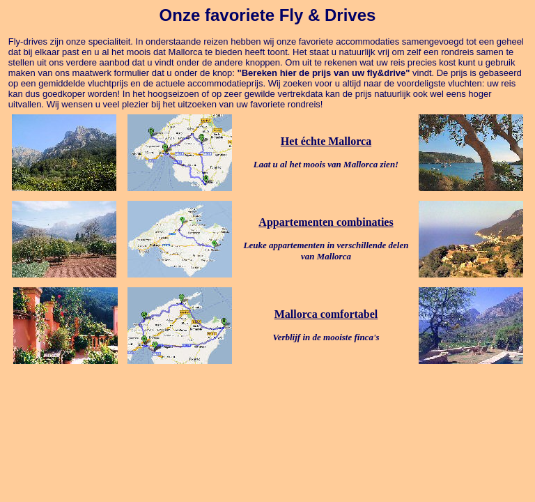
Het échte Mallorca (326, 141)
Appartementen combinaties (325, 222)
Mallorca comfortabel (326, 314)
